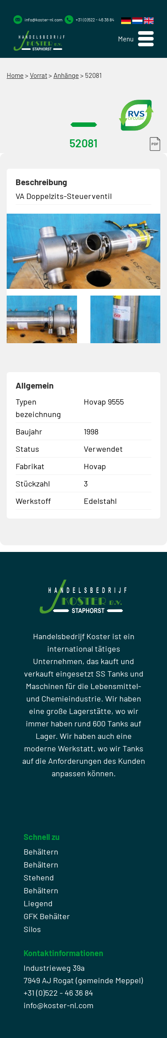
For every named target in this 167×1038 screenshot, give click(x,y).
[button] (136, 39)
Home (15, 75)
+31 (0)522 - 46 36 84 (95, 19)
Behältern (41, 851)
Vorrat (38, 75)
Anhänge (66, 75)
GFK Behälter (47, 916)
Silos (32, 929)
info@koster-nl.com (43, 19)
